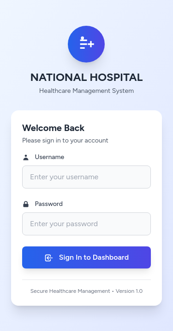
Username (43, 157)
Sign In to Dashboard (86, 258)
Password (42, 204)
